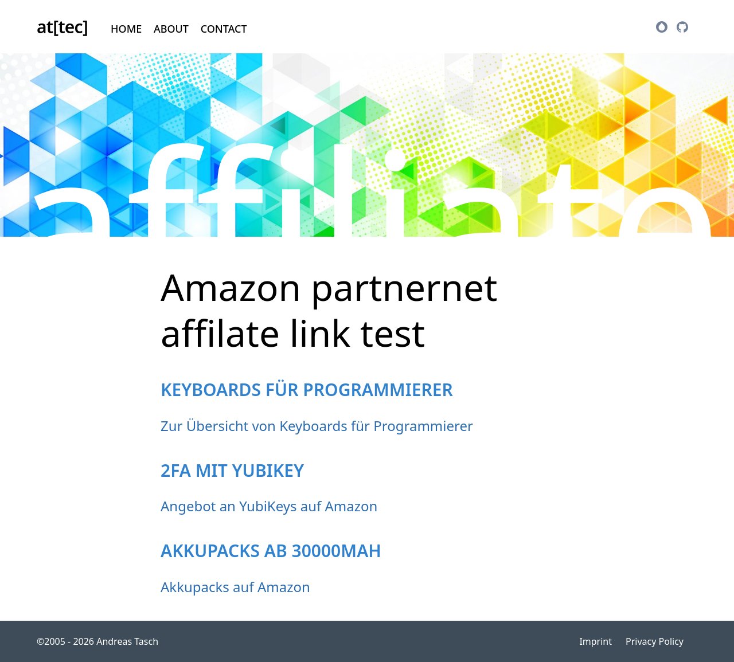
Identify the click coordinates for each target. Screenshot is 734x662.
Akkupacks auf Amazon (235, 586)
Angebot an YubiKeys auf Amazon (269, 505)
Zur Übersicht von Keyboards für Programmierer (317, 425)
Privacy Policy (655, 641)
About (171, 29)
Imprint (595, 641)
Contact (224, 29)
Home (126, 29)
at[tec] (62, 26)
